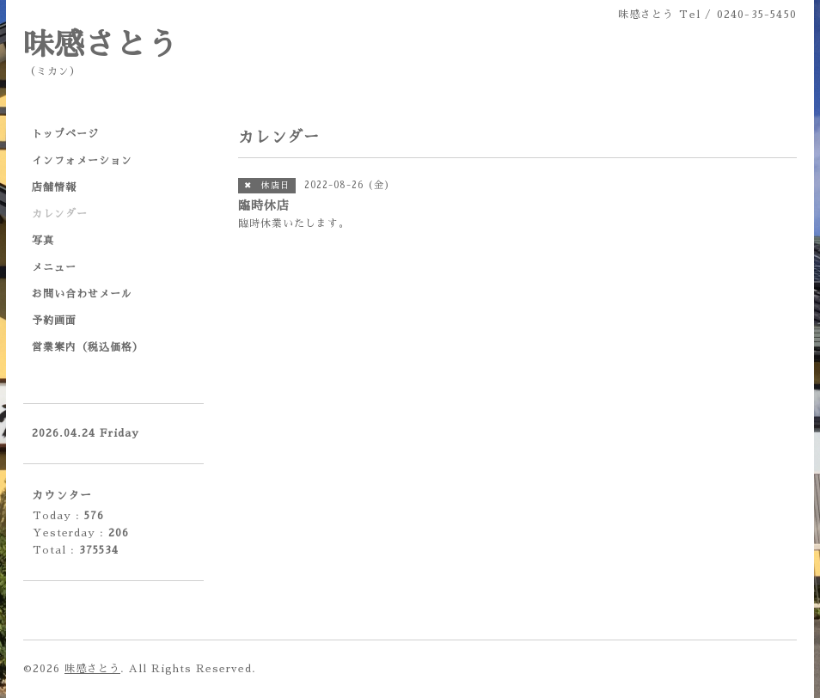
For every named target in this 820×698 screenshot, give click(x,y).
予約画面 (54, 320)
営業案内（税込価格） (88, 347)
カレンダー (60, 214)
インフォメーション (82, 161)
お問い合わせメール (82, 294)
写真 (43, 241)
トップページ (65, 134)
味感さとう (100, 45)
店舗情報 (54, 187)
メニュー (54, 267)
